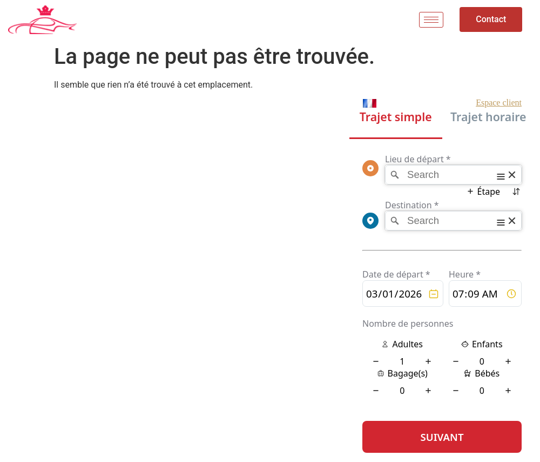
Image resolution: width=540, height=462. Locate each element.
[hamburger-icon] (431, 20)
